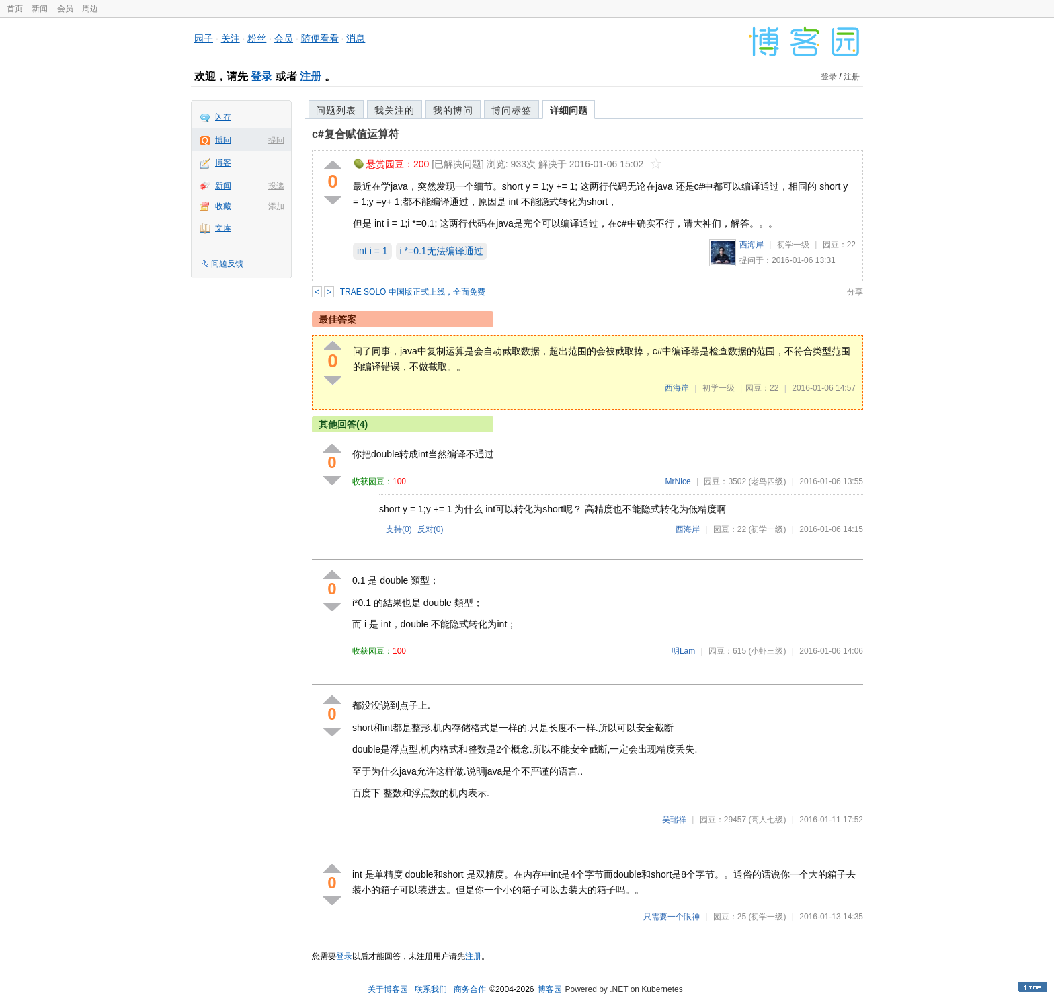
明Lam (683, 651)
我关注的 (394, 110)
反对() (430, 529)
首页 (15, 8)
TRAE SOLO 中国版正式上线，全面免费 (412, 292)
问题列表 (336, 110)
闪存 (223, 117)
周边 (90, 8)
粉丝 (256, 38)
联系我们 (431, 989)
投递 (276, 185)
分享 (855, 292)
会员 (65, 8)
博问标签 (511, 110)
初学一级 (793, 244)
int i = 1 (372, 250)
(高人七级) (767, 819)
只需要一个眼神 (671, 916)
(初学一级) (767, 529)
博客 (223, 162)
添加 (276, 206)
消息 (355, 38)
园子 (203, 38)
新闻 (40, 8)
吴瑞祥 (674, 819)
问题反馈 (227, 263)
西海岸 (751, 244)
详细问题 (568, 110)
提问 (276, 140)
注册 (310, 76)
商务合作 (470, 989)
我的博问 (453, 110)
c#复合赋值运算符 (355, 134)
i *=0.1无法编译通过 (441, 250)
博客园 (550, 989)
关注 (230, 38)
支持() (399, 529)
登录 (261, 76)
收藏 (223, 206)
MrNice (678, 481)
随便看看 (320, 38)
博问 (223, 140)
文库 (223, 228)
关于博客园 (388, 989)
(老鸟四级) (767, 481)
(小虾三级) (767, 651)
